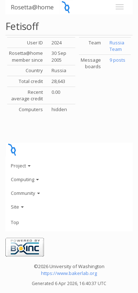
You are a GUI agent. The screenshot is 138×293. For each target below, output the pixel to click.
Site (17, 207)
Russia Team (117, 46)
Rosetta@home (32, 7)
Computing (25, 179)
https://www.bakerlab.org (69, 273)
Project (21, 165)
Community (25, 193)
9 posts (117, 60)
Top (15, 222)
